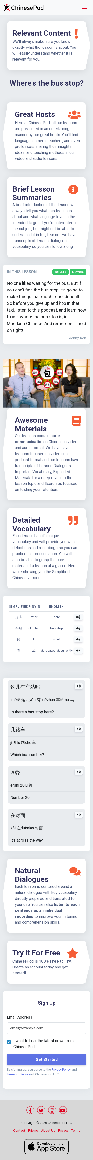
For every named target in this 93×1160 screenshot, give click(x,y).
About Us (48, 1130)
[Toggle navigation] (84, 7)
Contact (19, 1130)
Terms (75, 1130)
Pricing (33, 1130)
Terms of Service (19, 1074)
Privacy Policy (61, 1069)
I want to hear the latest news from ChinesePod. (43, 1043)
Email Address (19, 1017)
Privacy (63, 1130)
